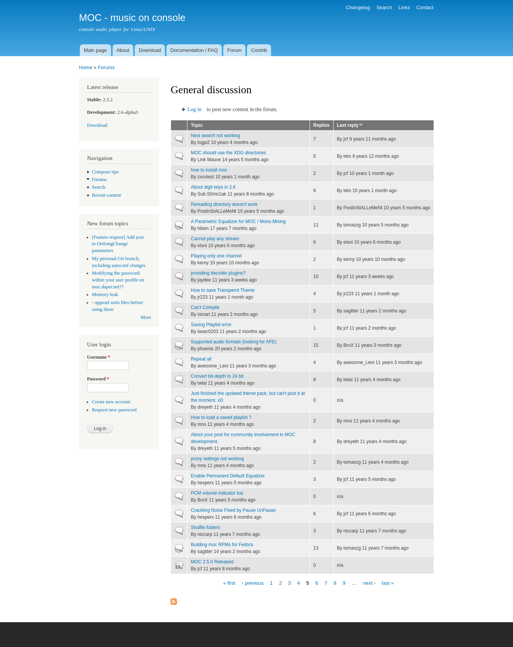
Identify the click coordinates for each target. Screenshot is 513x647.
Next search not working (215, 135)
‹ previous (252, 583)
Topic (197, 125)
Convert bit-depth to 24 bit (217, 376)
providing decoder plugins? (218, 273)
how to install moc (209, 170)
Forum (234, 50)
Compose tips (105, 172)
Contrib (259, 50)
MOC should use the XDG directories (228, 152)
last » (388, 583)
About (122, 50)
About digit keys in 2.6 (213, 187)
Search (384, 7)
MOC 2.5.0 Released (212, 562)
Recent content (106, 195)
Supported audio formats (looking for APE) (234, 342)
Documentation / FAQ (194, 50)
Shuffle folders (205, 527)
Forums (106, 67)
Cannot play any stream (215, 238)
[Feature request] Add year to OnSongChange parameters (118, 244)
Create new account (111, 401)
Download (150, 50)
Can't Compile (205, 307)
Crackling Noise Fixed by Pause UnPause (233, 510)
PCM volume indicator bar (217, 493)
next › (369, 583)
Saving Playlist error (211, 324)
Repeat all (201, 359)
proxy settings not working (217, 458)
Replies (321, 125)
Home (85, 67)
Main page (95, 50)
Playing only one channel (216, 256)
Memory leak (105, 294)
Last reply (350, 125)
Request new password (114, 409)
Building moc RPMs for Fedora (222, 544)
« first (229, 583)
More (145, 317)
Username (98, 357)
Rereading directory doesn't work (224, 204)
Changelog (358, 7)
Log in (194, 109)
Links (404, 7)
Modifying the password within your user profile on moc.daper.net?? (118, 280)
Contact (425, 7)
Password (98, 379)
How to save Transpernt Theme (223, 290)
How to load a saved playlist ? (221, 417)
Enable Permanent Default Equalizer (228, 476)
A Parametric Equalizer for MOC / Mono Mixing (238, 221)
